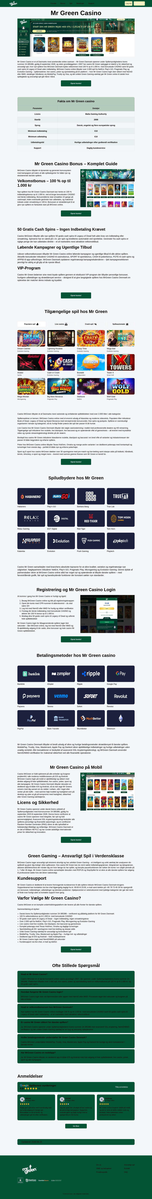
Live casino (61, 324)
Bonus (62, 3)
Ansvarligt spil (129, 1165)
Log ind (128, 3)
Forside (53, 3)
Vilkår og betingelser (104, 1168)
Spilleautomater (120, 324)
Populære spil (31, 324)
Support (91, 3)
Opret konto (139, 3)
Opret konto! (76, 83)
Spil (70, 3)
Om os (98, 1165)
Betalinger (80, 3)
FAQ (126, 1172)
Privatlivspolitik (101, 1172)
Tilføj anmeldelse (121, 1087)
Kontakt (127, 1168)
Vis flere (76, 1126)
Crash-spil (91, 324)
